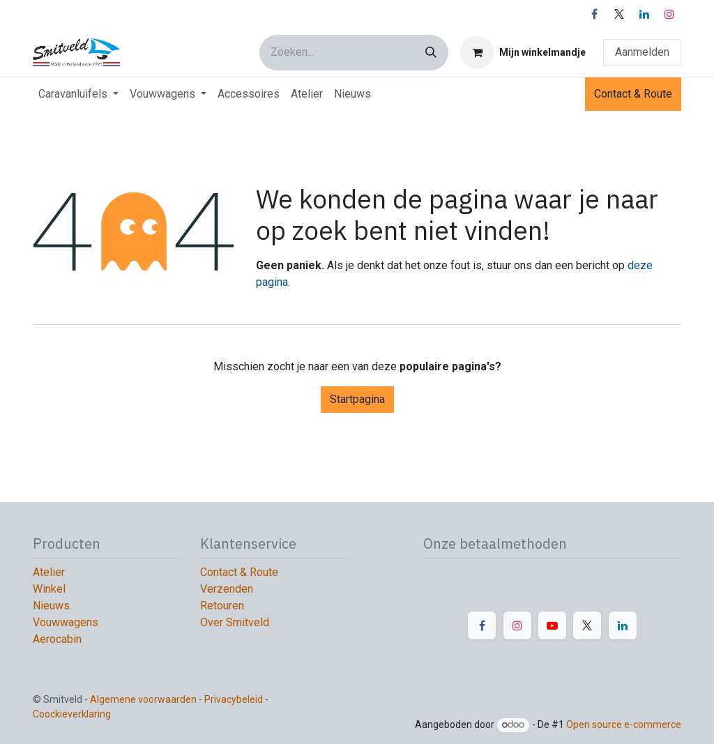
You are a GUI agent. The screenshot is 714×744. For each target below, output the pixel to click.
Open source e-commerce (623, 724)
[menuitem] (78, 94)
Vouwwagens (65, 622)
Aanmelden (642, 52)
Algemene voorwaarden (143, 699)
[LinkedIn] (644, 14)
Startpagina (357, 399)
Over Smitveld (234, 622)
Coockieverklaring (73, 714)
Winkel (49, 588)
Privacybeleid (234, 699)
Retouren (222, 605)
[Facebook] (594, 14)
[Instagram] (669, 14)
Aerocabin (57, 639)
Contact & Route (633, 93)
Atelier (49, 572)
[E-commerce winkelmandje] (523, 52)
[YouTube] (552, 625)
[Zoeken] (430, 52)
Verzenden (226, 588)
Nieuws (51, 605)
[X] (619, 14)
